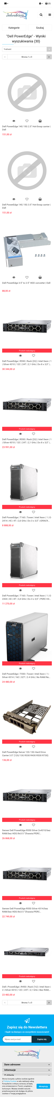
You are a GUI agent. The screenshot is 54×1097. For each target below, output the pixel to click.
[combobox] (27, 49)
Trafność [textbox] (7, 49)
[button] (48, 3)
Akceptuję (43, 1086)
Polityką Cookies (9, 1081)
